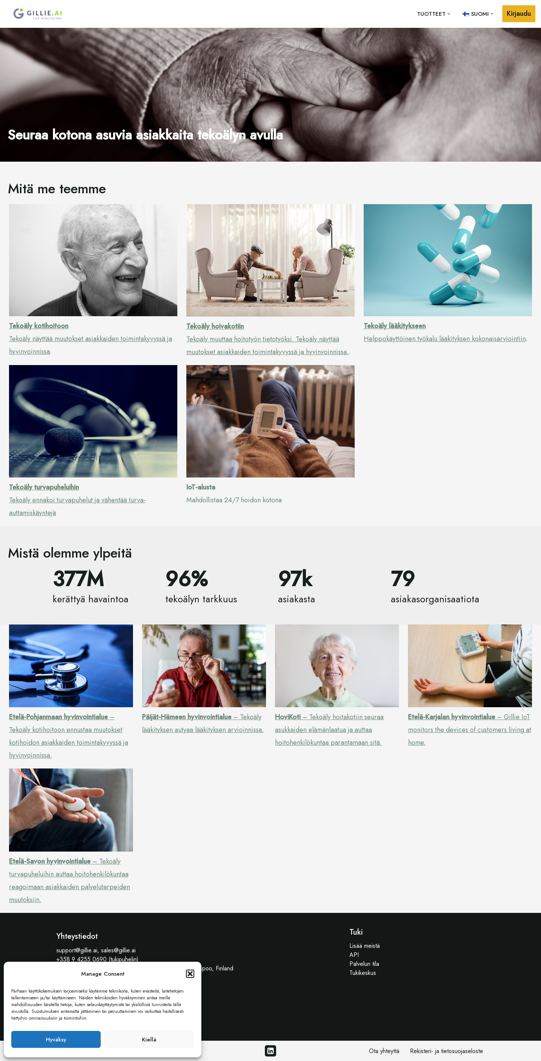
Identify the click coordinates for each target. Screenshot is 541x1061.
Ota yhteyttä (384, 1051)
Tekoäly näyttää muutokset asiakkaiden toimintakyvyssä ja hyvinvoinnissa (90, 338)
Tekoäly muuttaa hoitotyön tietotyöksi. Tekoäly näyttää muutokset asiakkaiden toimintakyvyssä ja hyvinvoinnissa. (267, 339)
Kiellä (149, 1039)
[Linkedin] (270, 1050)
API (354, 954)
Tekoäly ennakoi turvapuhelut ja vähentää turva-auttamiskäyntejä (77, 500)
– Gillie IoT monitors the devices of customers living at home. (469, 729)
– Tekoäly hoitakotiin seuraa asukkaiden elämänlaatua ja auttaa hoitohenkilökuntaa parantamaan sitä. (329, 729)
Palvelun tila (364, 963)
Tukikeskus (362, 973)
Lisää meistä (364, 945)
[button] (190, 974)
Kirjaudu (519, 13)
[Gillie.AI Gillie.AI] (37, 14)
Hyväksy (56, 1039)
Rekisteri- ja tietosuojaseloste (446, 1051)
